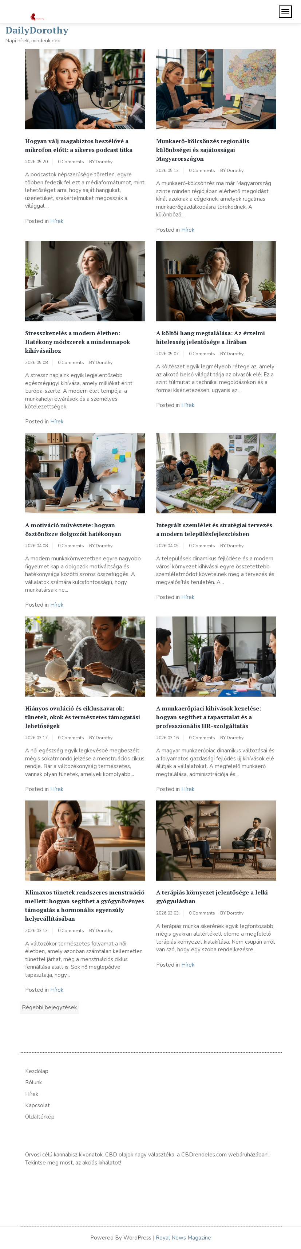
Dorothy (104, 162)
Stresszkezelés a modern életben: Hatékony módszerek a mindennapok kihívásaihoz (77, 342)
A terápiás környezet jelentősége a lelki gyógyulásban (212, 896)
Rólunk (33, 1082)
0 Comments (71, 162)
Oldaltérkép (40, 1116)
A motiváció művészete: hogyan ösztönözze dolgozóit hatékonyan (73, 529)
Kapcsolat (37, 1105)
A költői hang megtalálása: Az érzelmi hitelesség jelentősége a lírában (210, 337)
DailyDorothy (36, 30)
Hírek (56, 221)
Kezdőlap (36, 1071)
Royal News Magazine (183, 1237)
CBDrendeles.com (204, 1154)
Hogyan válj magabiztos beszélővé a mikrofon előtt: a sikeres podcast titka (78, 145)
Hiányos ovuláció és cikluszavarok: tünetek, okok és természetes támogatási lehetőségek (82, 717)
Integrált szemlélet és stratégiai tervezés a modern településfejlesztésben (214, 529)
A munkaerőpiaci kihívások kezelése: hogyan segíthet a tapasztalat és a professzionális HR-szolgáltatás (208, 717)
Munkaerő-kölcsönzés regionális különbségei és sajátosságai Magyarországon (202, 150)
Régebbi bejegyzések (49, 1007)
